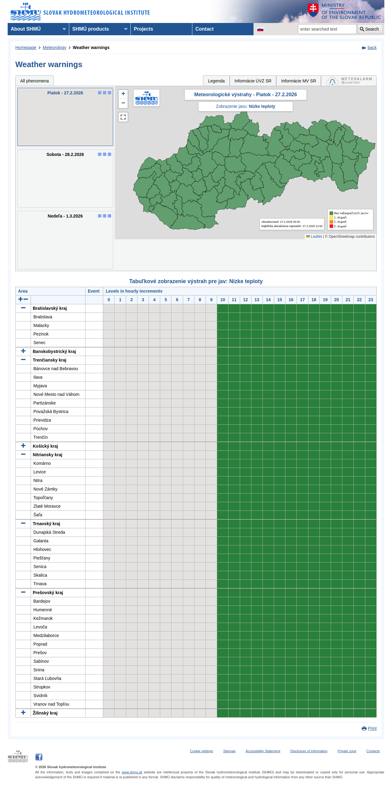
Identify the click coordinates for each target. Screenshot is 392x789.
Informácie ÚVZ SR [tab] (253, 80)
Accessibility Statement (263, 751)
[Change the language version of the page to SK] (260, 29)
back (372, 47)
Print (372, 728)
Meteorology (54, 47)
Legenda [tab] (216, 80)
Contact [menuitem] (204, 29)
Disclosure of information (308, 751)
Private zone (346, 751)
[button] (123, 94)
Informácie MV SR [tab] (298, 80)
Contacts (373, 751)
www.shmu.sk (132, 772)
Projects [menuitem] (143, 29)
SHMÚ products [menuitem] (90, 29)
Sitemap (229, 751)
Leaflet (314, 236)
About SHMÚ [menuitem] (26, 29)
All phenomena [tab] (34, 80)
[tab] (349, 80)
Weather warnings (91, 47)
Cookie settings (201, 751)
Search (372, 29)
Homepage (25, 47)
